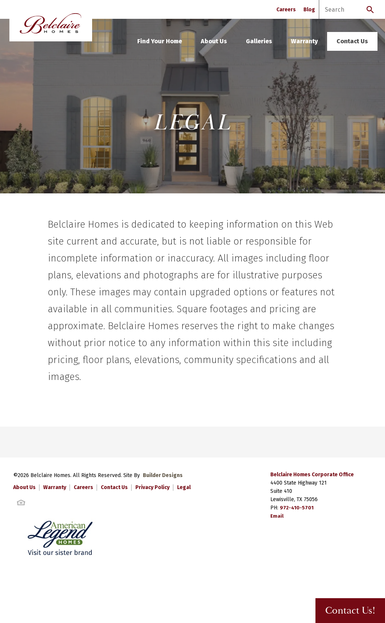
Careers (286, 9)
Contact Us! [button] (345, 610)
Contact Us (352, 41)
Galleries (259, 41)
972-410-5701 (297, 507)
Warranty (304, 41)
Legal (184, 487)
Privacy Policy (152, 487)
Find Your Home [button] (159, 41)
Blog (309, 9)
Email (277, 516)
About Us (214, 41)
